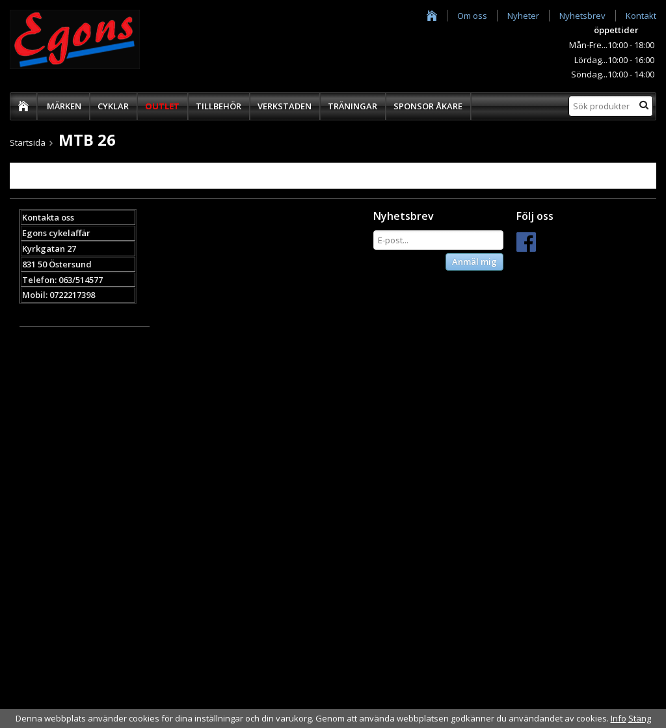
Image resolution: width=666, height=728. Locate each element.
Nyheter (523, 15)
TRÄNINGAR (352, 106)
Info (618, 718)
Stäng (639, 718)
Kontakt (641, 15)
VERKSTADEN (285, 106)
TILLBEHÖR (218, 106)
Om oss (472, 15)
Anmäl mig (474, 261)
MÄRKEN (64, 106)
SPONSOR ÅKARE (427, 106)
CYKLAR (113, 106)
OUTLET (162, 106)
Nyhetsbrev (582, 15)
